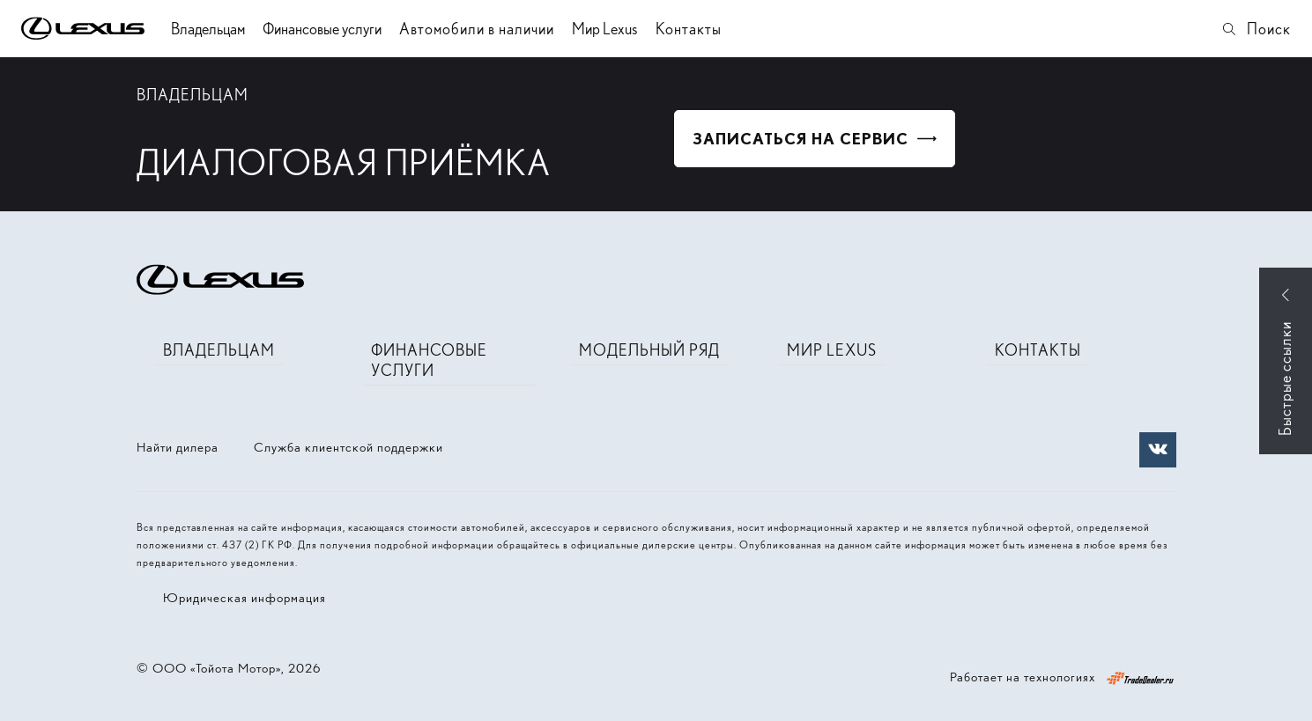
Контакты (689, 28)
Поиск (1255, 28)
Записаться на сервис (800, 138)
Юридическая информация (244, 598)
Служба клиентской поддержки (348, 447)
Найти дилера (178, 447)
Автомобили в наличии (476, 28)
